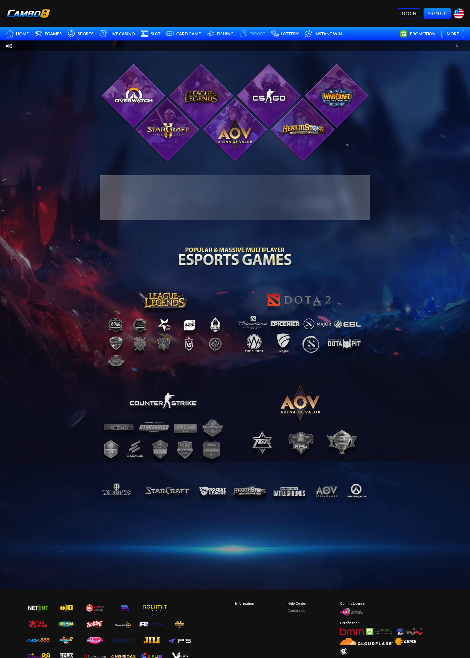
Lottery (285, 33)
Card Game (183, 33)
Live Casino (117, 33)
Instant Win (323, 33)
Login (409, 13)
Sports (81, 33)
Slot (150, 33)
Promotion (418, 33)
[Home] (28, 13)
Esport (252, 33)
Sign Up (437, 13)
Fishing (220, 33)
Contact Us (296, 610)
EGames (48, 33)
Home (17, 33)
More (453, 33)
